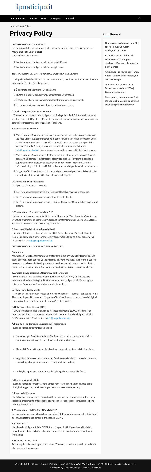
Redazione (96, 467)
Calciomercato (18, 18)
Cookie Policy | (57, 467)
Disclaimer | (85, 467)
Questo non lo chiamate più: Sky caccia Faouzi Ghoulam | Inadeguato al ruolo (122, 47)
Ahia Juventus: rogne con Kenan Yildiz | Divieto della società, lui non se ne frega (122, 75)
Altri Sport (55, 18)
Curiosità (69, 18)
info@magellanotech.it (27, 149)
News (43, 18)
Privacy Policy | (72, 467)
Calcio (33, 18)
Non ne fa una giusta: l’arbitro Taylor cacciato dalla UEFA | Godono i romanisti (120, 88)
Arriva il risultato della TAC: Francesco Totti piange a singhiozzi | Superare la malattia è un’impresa (121, 61)
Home (13, 26)
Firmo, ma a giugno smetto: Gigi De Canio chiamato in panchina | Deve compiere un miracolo (122, 101)
